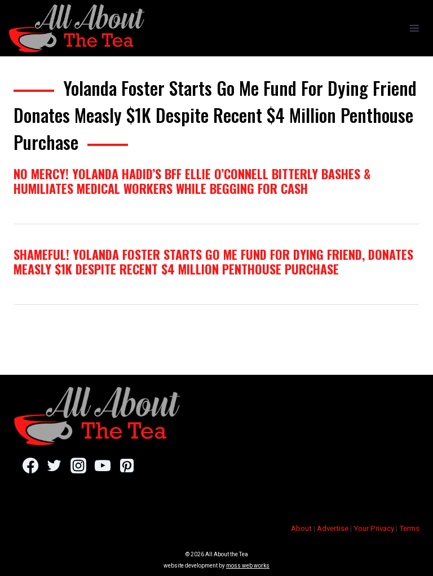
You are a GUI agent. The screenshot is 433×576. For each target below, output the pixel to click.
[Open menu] (414, 28)
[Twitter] (54, 465)
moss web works (247, 565)
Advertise (332, 528)
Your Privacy (374, 528)
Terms (409, 528)
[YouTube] (102, 465)
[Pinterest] (127, 465)
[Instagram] (78, 465)
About (301, 528)
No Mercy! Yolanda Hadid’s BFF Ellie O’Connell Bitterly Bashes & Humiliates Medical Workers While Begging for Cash (192, 181)
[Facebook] (30, 465)
